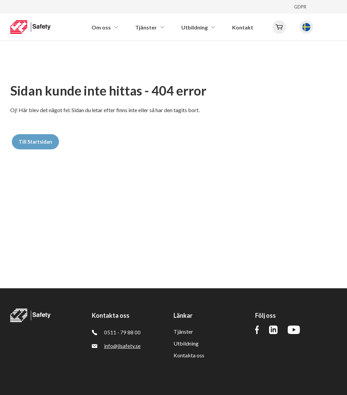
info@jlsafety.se (116, 346)
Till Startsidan (35, 142)
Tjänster (183, 331)
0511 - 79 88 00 (116, 332)
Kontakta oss (189, 355)
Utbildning (186, 343)
